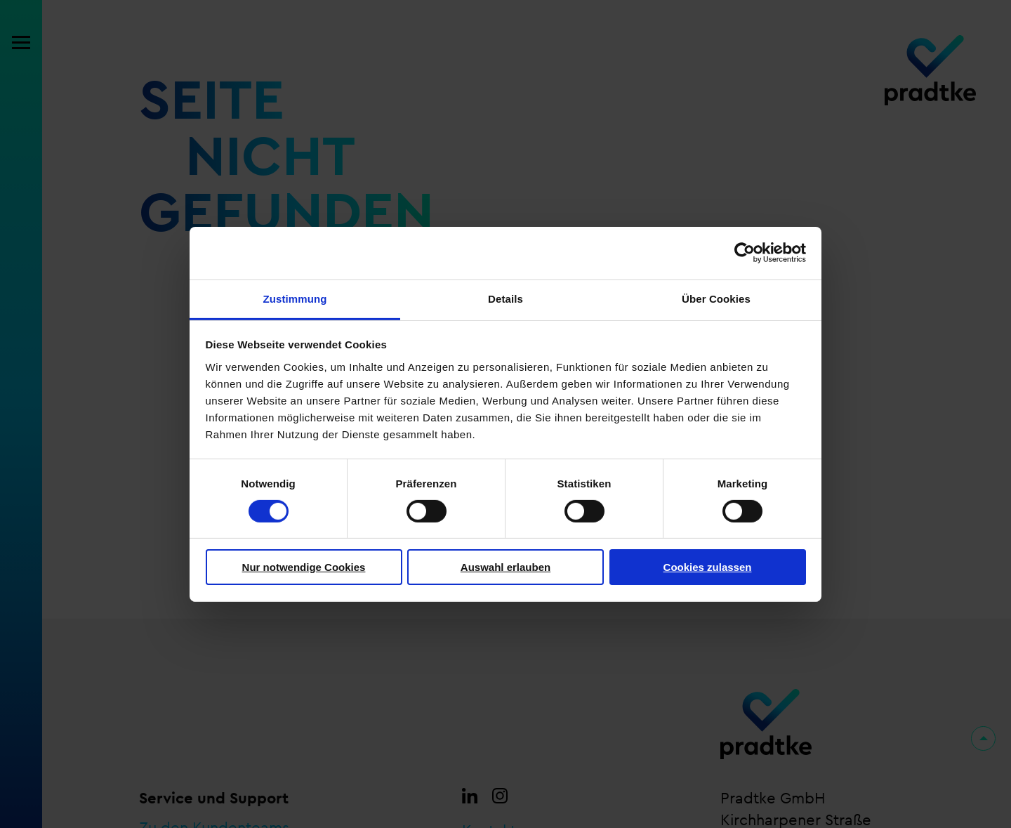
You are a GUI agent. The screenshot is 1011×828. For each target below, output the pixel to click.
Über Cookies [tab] (716, 298)
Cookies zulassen (707, 567)
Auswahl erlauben (505, 567)
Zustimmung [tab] (295, 298)
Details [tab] (505, 298)
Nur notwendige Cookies (304, 567)
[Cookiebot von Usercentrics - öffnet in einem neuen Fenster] (744, 252)
